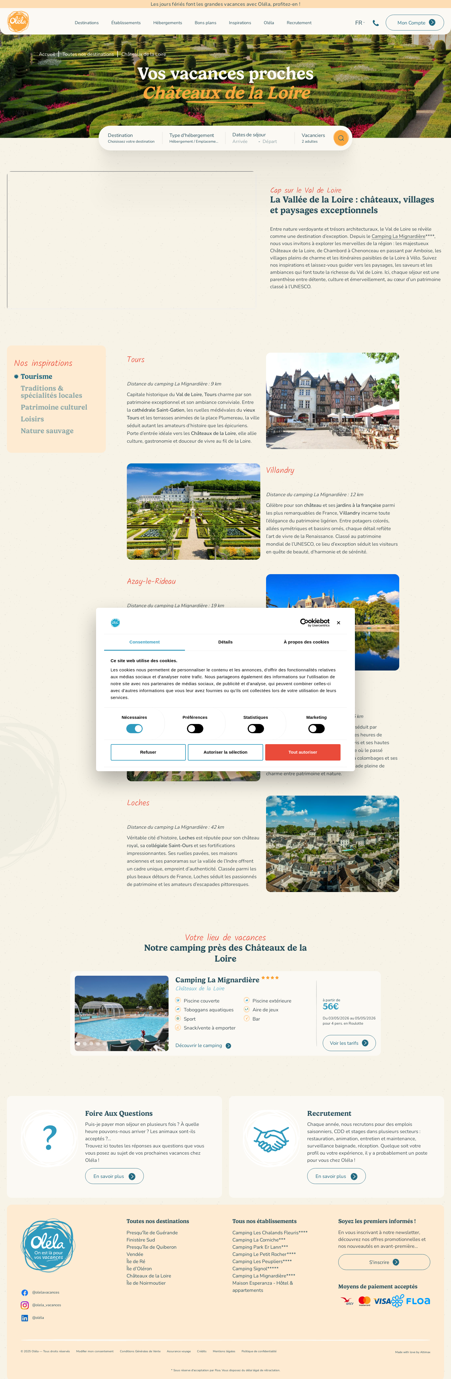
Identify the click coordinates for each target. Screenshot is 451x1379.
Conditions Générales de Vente (140, 1351)
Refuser (148, 752)
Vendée (135, 1254)
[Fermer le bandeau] (339, 623)
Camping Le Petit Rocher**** (264, 1254)
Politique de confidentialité (259, 1351)
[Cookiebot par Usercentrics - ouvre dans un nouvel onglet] (304, 622)
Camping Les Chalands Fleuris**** (270, 1232)
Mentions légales (224, 1351)
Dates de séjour (248, 134)
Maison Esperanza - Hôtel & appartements (262, 1286)
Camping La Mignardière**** (263, 1275)
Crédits (202, 1351)
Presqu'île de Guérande (152, 1232)
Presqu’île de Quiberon (152, 1247)
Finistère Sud (141, 1239)
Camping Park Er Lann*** (260, 1247)
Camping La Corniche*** (259, 1239)
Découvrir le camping (203, 1045)
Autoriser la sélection (226, 752)
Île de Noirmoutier (146, 1282)
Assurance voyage (179, 1351)
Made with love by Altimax (412, 1352)
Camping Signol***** (255, 1268)
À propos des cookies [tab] (306, 641)
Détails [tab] (225, 641)
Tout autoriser (302, 752)
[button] (78, 1044)
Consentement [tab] (144, 641)
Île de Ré (136, 1261)
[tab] (56, 376)
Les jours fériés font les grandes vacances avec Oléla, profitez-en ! (225, 4)
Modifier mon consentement (95, 1351)
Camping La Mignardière (398, 236)
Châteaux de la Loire (149, 1275)
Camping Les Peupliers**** (262, 1261)
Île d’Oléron (139, 1268)
